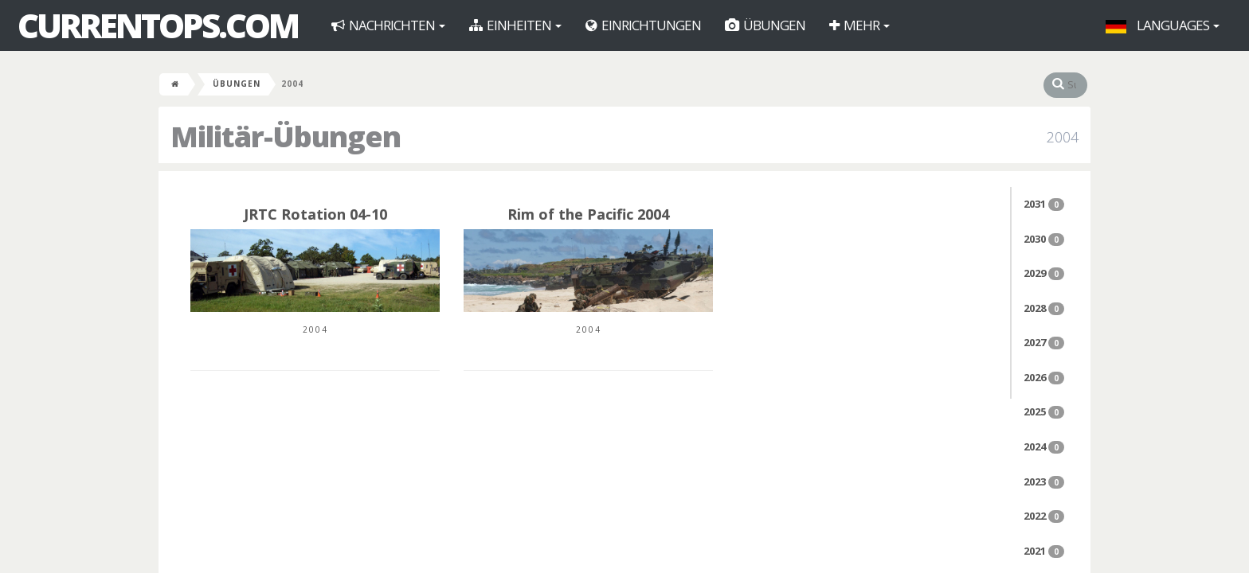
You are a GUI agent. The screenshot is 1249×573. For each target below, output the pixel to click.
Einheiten (515, 25)
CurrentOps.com (158, 25)
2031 (1044, 204)
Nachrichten (388, 25)
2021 (1044, 551)
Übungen (765, 25)
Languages (1163, 25)
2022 (1044, 516)
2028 (1044, 308)
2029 (1044, 273)
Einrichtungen (643, 25)
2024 (1044, 446)
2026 (1044, 377)
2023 (1044, 481)
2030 (1044, 239)
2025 (1044, 411)
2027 (1044, 342)
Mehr (859, 25)
